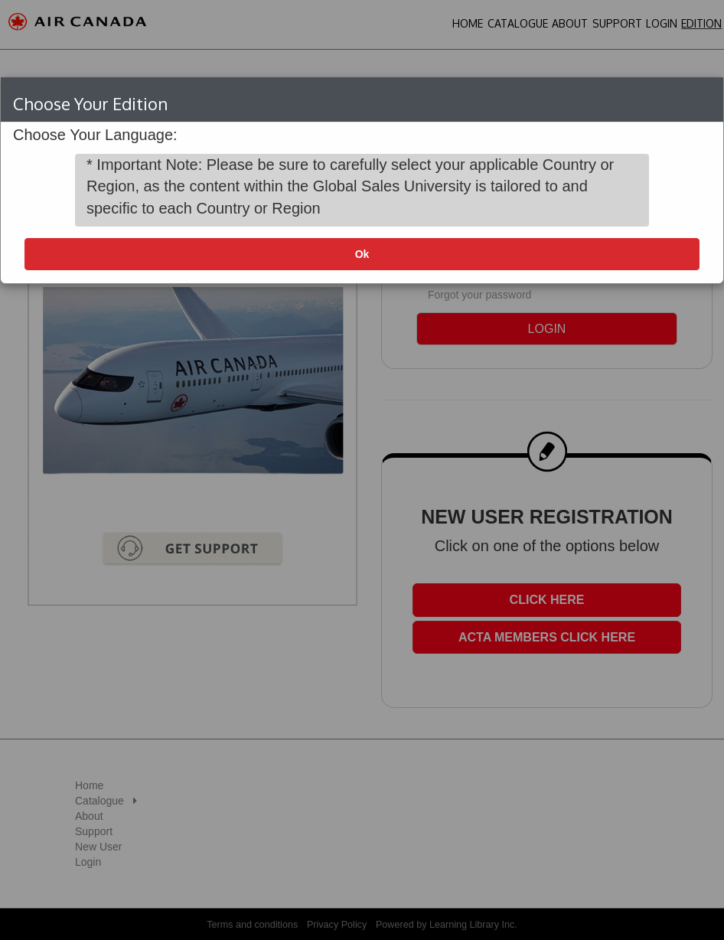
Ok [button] (362, 254)
